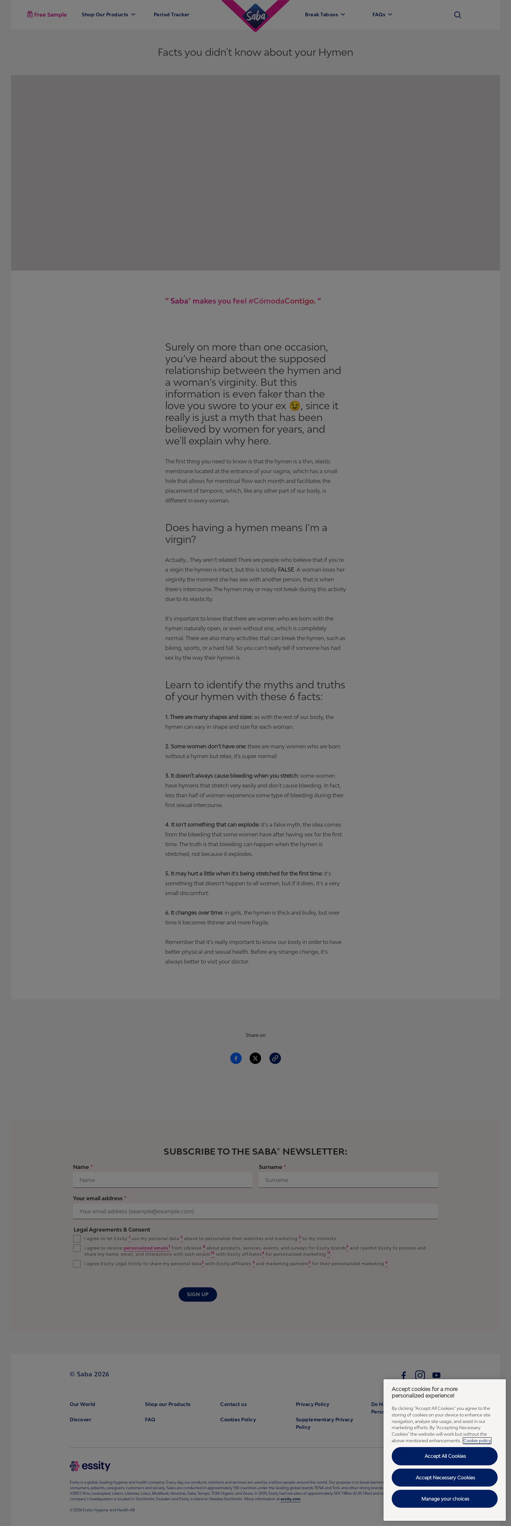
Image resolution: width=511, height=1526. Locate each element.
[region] (445, 1450)
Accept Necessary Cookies (445, 1477)
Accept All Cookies (445, 1456)
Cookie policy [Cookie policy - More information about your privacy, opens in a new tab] (477, 1440)
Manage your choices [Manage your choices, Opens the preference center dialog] (445, 1499)
